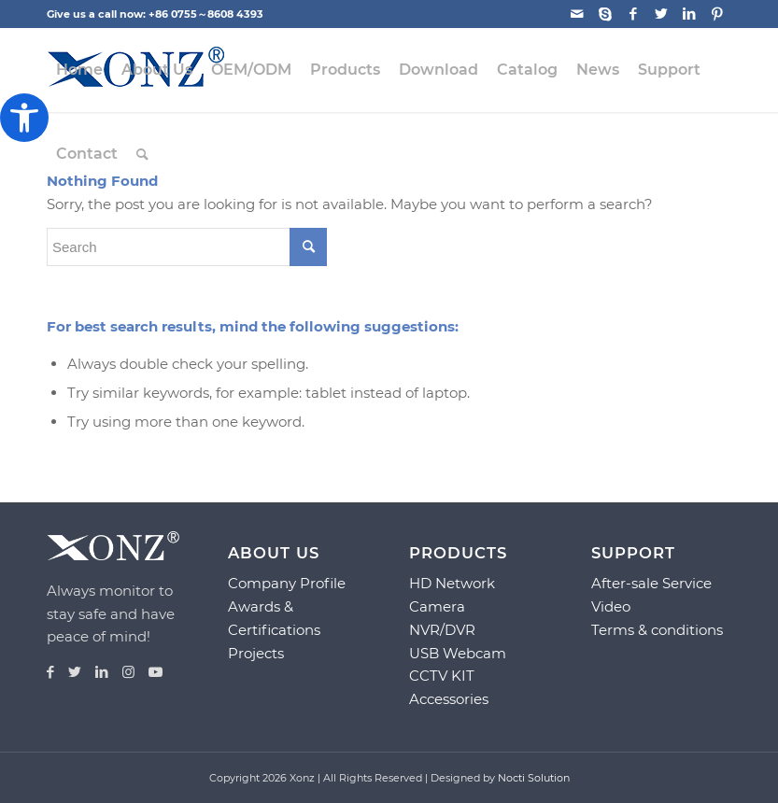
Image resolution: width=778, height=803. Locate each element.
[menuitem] (79, 70)
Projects (256, 653)
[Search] (142, 154)
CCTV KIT (441, 675)
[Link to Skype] (604, 14)
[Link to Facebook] (632, 14)
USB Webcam (457, 653)
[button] (24, 117)
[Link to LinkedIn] (688, 14)
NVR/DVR (442, 630)
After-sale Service (651, 583)
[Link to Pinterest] (717, 14)
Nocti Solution (534, 777)
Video (610, 606)
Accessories (448, 699)
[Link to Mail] (576, 14)
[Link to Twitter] (660, 14)
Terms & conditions (657, 630)
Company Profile (287, 583)
